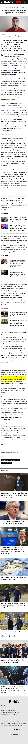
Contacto (14, 721)
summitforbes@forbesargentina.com (11, 712)
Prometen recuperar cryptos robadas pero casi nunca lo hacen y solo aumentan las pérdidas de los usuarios (18, 273)
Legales (20, 723)
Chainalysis (10, 70)
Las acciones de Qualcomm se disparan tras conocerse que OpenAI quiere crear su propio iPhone (14, 495)
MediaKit (3, 721)
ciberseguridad (14, 460)
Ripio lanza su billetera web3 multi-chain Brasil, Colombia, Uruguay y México (18, 219)
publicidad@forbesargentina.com (12, 708)
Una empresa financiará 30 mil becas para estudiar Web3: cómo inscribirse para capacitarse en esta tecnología (18, 263)
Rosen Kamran (20, 7)
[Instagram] (14, 730)
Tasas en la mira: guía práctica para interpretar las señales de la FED (12, 522)
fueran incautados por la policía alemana (15, 154)
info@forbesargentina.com (10, 710)
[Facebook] (9, 730)
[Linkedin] (19, 730)
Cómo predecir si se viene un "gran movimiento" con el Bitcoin (18, 314)
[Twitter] (12, 730)
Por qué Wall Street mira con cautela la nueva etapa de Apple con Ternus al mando (13, 606)
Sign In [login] (25, 2)
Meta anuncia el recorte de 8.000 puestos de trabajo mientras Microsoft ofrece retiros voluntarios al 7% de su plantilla (13, 689)
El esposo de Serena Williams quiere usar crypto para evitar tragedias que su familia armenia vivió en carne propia (18, 324)
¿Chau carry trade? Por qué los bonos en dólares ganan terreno (14, 578)
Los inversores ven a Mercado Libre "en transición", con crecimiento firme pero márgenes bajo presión (14, 634)
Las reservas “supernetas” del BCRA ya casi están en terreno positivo (13, 661)
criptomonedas (6, 462)
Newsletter (8, 721)
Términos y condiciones (12, 723)
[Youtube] (17, 730)
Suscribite (18, 2)
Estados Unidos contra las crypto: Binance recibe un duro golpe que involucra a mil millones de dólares (18, 228)
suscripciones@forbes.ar (12, 714)
